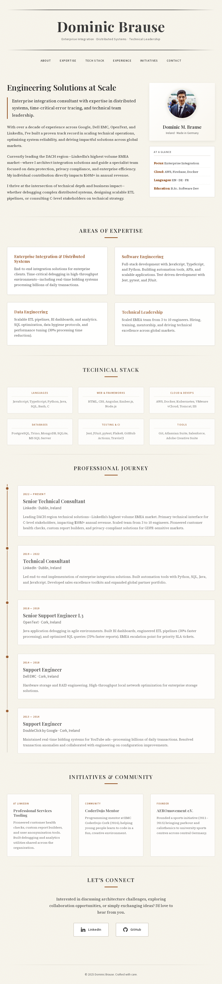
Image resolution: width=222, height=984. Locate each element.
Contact (174, 61)
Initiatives (149, 61)
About (46, 61)
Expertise (68, 61)
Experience (122, 61)
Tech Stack (95, 61)
